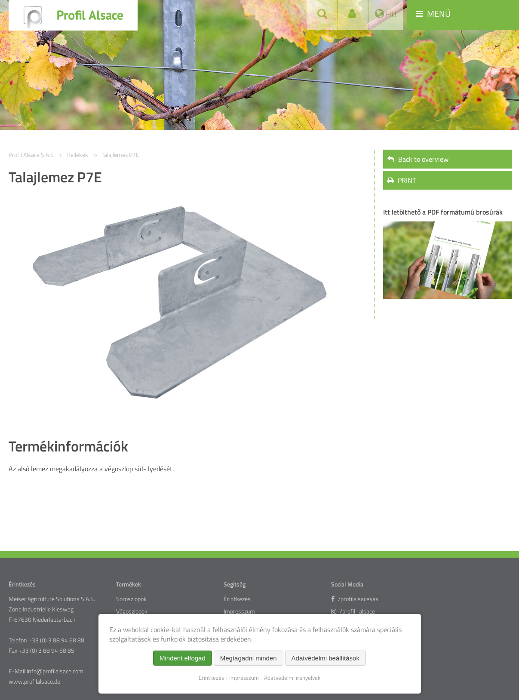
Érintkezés (237, 599)
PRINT (401, 180)
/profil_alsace (353, 611)
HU (390, 14)
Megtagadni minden (248, 658)
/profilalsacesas (354, 599)
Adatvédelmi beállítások (325, 658)
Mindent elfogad (183, 658)
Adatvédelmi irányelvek (292, 677)
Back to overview (417, 159)
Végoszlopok (131, 611)
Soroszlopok (131, 599)
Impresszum (239, 611)
